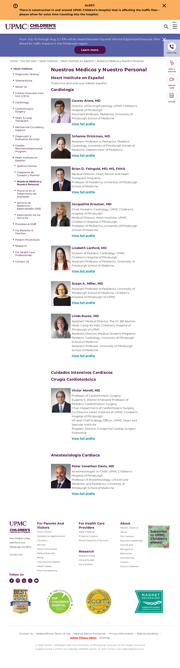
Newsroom (126, 553)
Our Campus (127, 536)
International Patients (48, 562)
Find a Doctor (44, 532)
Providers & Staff (25, 224)
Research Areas (87, 555)
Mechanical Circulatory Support (29, 129)
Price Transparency (47, 570)
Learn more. (90, 50)
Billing (40, 557)
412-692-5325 (16, 554)
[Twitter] (30, 580)
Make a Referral (87, 532)
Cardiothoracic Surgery (24, 110)
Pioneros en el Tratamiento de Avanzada (26, 193)
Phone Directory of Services (93, 540)
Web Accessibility (147, 633)
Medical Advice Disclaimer (90, 633)
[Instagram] (18, 581)
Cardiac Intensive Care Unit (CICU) (29, 95)
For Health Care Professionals (25, 254)
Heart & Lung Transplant (23, 119)
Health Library (44, 566)
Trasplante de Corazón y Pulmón (28, 174)
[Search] (166, 26)
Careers (124, 562)
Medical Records (45, 553)
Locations (42, 540)
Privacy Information (121, 633)
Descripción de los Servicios (28, 216)
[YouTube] (36, 581)
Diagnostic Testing (27, 74)
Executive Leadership (131, 540)
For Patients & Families (24, 232)
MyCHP (172, 97)
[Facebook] (11, 581)
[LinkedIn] (24, 581)
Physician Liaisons (88, 536)
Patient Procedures (27, 239)
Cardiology (22, 102)
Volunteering (127, 557)
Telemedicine (23, 80)
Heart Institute (23, 68)
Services (41, 544)
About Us (21, 86)
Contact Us (22, 261)
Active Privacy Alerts (83, 637)
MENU (174, 22)
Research (21, 245)
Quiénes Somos (27, 166)
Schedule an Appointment (51, 536)
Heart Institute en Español (26, 159)
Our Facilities (85, 564)
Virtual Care (172, 82)
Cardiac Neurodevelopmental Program (28, 148)
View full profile (83, 124)
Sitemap (105, 637)
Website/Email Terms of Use (53, 633)
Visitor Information (47, 549)
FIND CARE (172, 48)
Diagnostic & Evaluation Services (27, 138)
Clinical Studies (87, 560)
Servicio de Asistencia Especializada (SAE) (29, 205)
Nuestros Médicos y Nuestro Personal (29, 183)
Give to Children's (129, 566)
